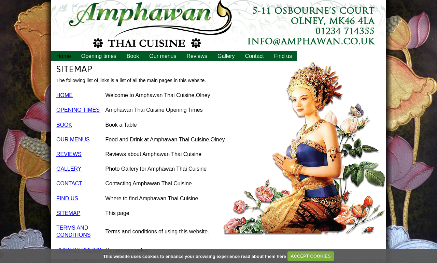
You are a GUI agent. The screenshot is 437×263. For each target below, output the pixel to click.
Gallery (226, 56)
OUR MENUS (73, 139)
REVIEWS (69, 154)
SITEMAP (68, 213)
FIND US (67, 198)
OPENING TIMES (78, 110)
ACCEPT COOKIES (310, 256)
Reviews (196, 56)
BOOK (64, 125)
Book (133, 56)
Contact (254, 56)
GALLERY (69, 169)
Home (63, 56)
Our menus (162, 56)
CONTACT (69, 183)
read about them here (263, 256)
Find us (283, 56)
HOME (64, 95)
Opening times (98, 56)
